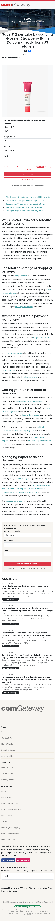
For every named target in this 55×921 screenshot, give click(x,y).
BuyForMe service (14, 353)
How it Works (7, 744)
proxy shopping (9, 370)
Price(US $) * (9, 127)
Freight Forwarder (9, 803)
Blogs (13, 22)
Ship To (7, 146)
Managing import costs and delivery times (25, 210)
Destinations (7, 815)
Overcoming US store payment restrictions (25, 204)
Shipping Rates (8, 750)
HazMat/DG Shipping (10, 827)
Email (6, 156)
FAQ (3, 732)
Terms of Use (7, 773)
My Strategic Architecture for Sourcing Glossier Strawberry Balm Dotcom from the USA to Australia (26, 634)
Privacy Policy (7, 779)
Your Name (8, 541)
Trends (4, 821)
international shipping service (29, 401)
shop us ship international (39, 441)
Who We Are (7, 767)
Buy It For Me (27, 179)
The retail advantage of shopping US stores (25, 200)
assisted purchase (14, 501)
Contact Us (6, 738)
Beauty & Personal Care (26, 22)
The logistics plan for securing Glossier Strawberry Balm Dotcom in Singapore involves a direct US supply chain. (27, 611)
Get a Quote (27, 174)
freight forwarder (41, 337)
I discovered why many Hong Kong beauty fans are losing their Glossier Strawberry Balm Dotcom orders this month (27, 679)
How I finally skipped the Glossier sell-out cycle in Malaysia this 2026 (25, 587)
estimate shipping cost (24, 430)
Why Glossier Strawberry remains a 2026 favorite (28, 197)
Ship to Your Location (12, 531)
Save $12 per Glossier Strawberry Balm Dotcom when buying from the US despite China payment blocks (27, 656)
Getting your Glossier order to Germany (24, 207)
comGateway (21, 478)
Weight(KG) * (9, 137)
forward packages (30, 415)
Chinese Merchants (10, 833)
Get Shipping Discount (28, 564)
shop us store (21, 276)
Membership (7, 756)
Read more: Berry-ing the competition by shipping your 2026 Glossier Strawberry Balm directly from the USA (26, 489)
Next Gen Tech (8, 839)
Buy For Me (6, 797)
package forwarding (24, 306)
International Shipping (11, 809)
